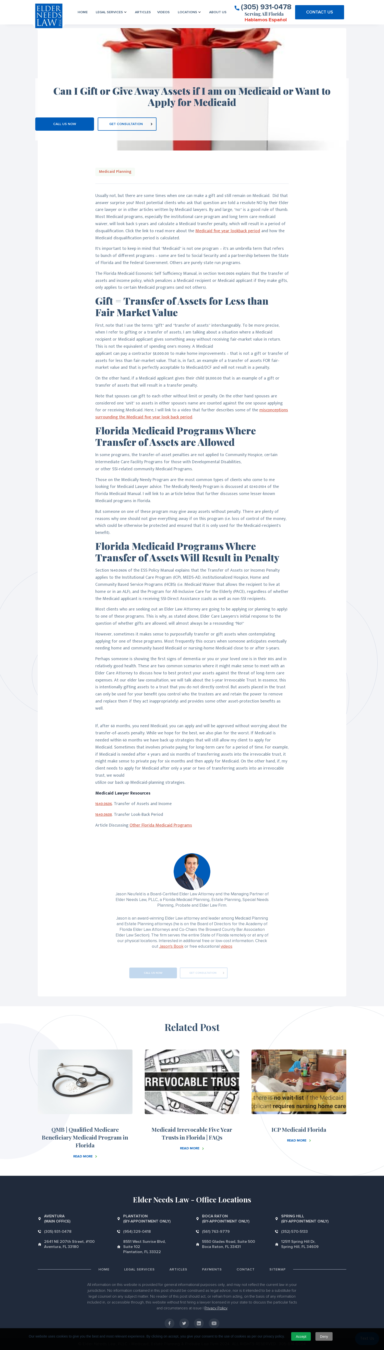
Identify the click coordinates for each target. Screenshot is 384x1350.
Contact (246, 1269)
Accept (301, 1336)
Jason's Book (171, 946)
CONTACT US (319, 12)
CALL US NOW (64, 124)
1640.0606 (103, 804)
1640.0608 (103, 814)
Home (83, 12)
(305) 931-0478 (266, 6)
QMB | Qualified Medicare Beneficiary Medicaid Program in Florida (85, 1137)
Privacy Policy (216, 1308)
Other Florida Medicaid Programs (161, 825)
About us (218, 12)
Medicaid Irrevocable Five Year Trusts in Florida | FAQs (192, 1133)
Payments (212, 1269)
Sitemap (277, 1269)
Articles (143, 12)
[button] (111, 12)
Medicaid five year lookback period (227, 231)
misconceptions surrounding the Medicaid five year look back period (191, 413)
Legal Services (139, 1269)
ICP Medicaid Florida (299, 1129)
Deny (324, 1336)
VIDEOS (163, 12)
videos (226, 946)
